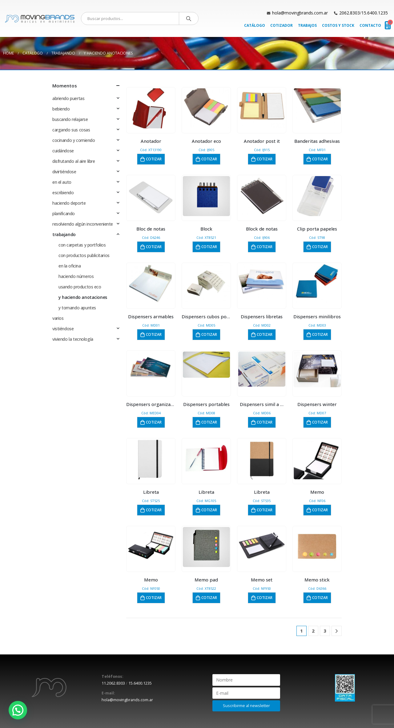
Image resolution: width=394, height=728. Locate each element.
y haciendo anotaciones (82, 297)
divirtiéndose (64, 172)
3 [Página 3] (325, 631)
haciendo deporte (69, 203)
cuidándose (63, 151)
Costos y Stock (338, 25)
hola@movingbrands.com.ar (300, 13)
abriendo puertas (68, 98)
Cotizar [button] (154, 159)
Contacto (370, 25)
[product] (151, 108)
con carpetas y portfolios (82, 245)
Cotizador (281, 25)
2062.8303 (349, 13)
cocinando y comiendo (73, 140)
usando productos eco (79, 287)
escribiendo (63, 192)
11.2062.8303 (113, 683)
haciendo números (76, 276)
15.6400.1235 (374, 13)
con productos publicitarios (84, 255)
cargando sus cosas (71, 130)
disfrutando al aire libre (73, 161)
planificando (63, 213)
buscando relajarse (70, 119)
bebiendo (61, 109)
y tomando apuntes (77, 308)
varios (57, 318)
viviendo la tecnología (72, 339)
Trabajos (307, 25)
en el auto (61, 182)
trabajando (64, 234)
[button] (18, 710)
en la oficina (69, 266)
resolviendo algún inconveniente (82, 224)
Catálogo (254, 25)
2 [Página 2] (313, 631)
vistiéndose (63, 329)
